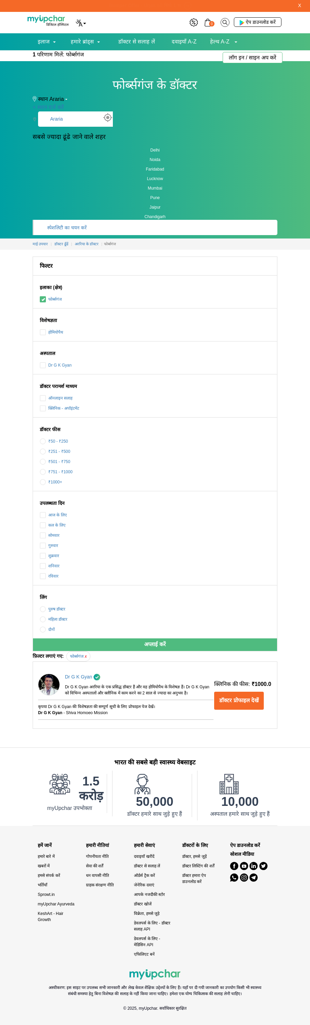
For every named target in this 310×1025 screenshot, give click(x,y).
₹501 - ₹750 (55, 462)
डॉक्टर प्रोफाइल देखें (239, 700)
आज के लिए (53, 515)
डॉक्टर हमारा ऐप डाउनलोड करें (194, 878)
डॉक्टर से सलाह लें (136, 42)
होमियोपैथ (51, 332)
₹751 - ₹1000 (56, 472)
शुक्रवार (49, 556)
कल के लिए (53, 525)
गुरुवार (49, 546)
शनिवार (49, 566)
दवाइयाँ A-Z (184, 42)
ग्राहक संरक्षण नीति (100, 885)
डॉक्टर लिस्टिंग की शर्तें (198, 866)
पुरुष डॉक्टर (52, 609)
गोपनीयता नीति (97, 856)
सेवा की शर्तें (95, 866)
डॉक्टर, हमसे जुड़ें (194, 856)
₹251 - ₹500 (55, 451)
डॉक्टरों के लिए (195, 845)
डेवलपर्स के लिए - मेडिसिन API (147, 941)
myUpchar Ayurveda (56, 904)
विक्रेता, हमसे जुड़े (146, 913)
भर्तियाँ (42, 885)
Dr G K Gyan (56, 365)
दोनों (47, 629)
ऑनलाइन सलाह (56, 398)
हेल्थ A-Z (220, 42)
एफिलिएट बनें (144, 954)
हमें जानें (45, 845)
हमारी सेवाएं (144, 845)
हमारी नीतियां (97, 845)
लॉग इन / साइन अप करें (252, 57)
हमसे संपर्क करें (49, 875)
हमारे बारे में (46, 856)
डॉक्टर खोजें (142, 904)
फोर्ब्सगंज (51, 299)
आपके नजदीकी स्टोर (149, 894)
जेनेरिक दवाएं (144, 885)
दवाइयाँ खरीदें (144, 856)
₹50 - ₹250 (54, 441)
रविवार (49, 576)
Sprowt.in (46, 894)
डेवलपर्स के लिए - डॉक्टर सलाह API (152, 926)
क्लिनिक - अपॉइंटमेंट (59, 408)
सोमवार (49, 535)
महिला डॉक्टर (53, 619)
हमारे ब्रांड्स (82, 42)
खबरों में (44, 866)
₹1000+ (51, 482)
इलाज (44, 42)
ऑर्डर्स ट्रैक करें (144, 875)
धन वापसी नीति (97, 875)
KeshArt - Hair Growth (50, 916)
